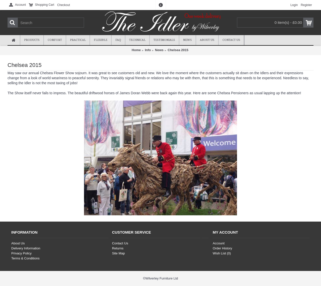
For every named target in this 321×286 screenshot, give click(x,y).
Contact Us (120, 243)
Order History (222, 248)
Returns (118, 248)
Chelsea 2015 (178, 50)
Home (136, 50)
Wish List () (222, 253)
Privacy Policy (21, 253)
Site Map (118, 253)
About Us (18, 243)
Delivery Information (25, 248)
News (159, 50)
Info (148, 50)
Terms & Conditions (25, 258)
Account (218, 243)
